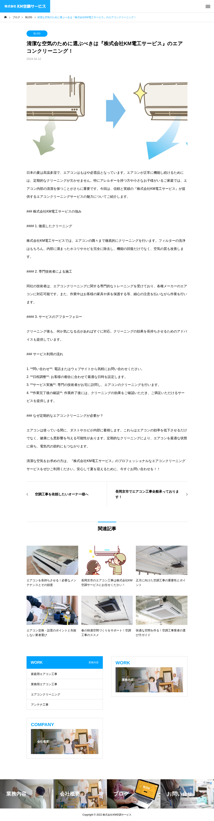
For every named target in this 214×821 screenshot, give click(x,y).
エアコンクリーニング (45, 694)
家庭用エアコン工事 (44, 674)
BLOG (36, 33)
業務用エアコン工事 (44, 684)
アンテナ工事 (39, 704)
